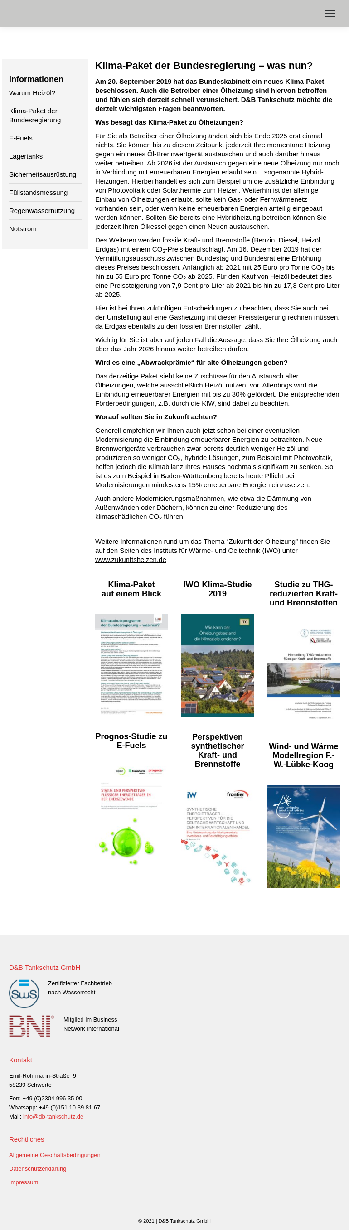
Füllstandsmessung (38, 192)
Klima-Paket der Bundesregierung (35, 115)
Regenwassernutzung (42, 210)
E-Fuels (21, 138)
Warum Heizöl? (32, 93)
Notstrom (23, 228)
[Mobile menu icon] (330, 13)
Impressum (23, 1182)
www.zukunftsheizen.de (130, 559)
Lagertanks (26, 156)
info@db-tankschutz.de (53, 1116)
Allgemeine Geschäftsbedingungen (55, 1155)
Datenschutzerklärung (37, 1168)
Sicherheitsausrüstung (42, 174)
